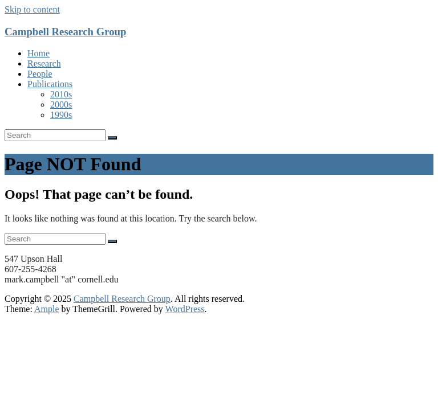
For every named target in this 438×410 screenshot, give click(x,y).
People (39, 74)
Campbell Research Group (65, 32)
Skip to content (32, 9)
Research (44, 63)
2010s (61, 94)
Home (38, 53)
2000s (61, 104)
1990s (61, 115)
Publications (49, 84)
